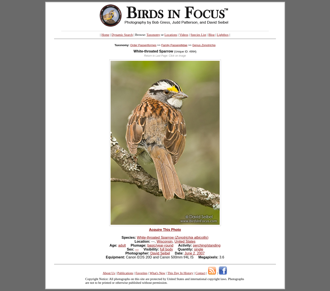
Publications (125, 273)
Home (105, 35)
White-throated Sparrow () (173, 237)
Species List (198, 35)
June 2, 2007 (195, 253)
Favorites (141, 273)
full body (166, 249)
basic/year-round (160, 245)
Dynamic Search (122, 35)
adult (122, 245)
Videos (183, 35)
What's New (157, 273)
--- (137, 249)
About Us (109, 273)
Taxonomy (153, 35)
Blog (211, 35)
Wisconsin (165, 241)
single (198, 249)
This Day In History (180, 273)
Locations (170, 35)
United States (184, 241)
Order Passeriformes (143, 45)
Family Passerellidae (174, 45)
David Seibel (160, 253)
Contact (200, 273)
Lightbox (223, 35)
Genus (203, 45)
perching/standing (207, 245)
